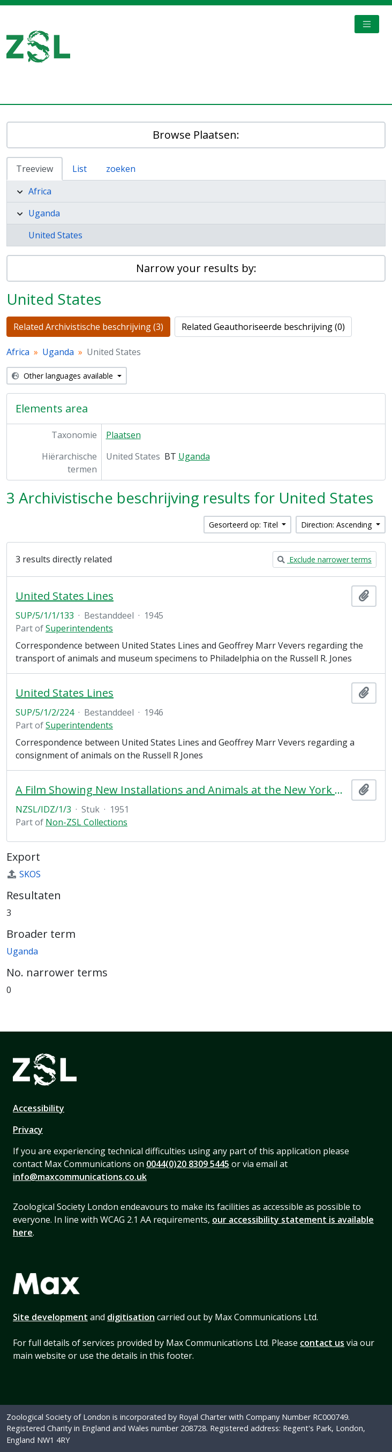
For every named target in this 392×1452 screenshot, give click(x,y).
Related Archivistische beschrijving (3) (88, 327)
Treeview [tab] (34, 169)
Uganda (44, 213)
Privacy (28, 1129)
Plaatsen (123, 435)
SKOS (23, 874)
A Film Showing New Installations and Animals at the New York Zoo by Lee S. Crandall (181, 790)
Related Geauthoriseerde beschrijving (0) (263, 327)
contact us (322, 1343)
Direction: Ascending (337, 525)
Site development (50, 1317)
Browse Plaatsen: (196, 134)
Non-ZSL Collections (86, 822)
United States (55, 235)
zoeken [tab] (120, 169)
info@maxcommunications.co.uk (80, 1177)
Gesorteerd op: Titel (244, 525)
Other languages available (63, 376)
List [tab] (79, 169)
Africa (39, 191)
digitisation (131, 1317)
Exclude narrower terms (324, 559)
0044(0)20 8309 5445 (187, 1164)
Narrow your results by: (196, 268)
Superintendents (79, 628)
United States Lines (65, 596)
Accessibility (38, 1108)
